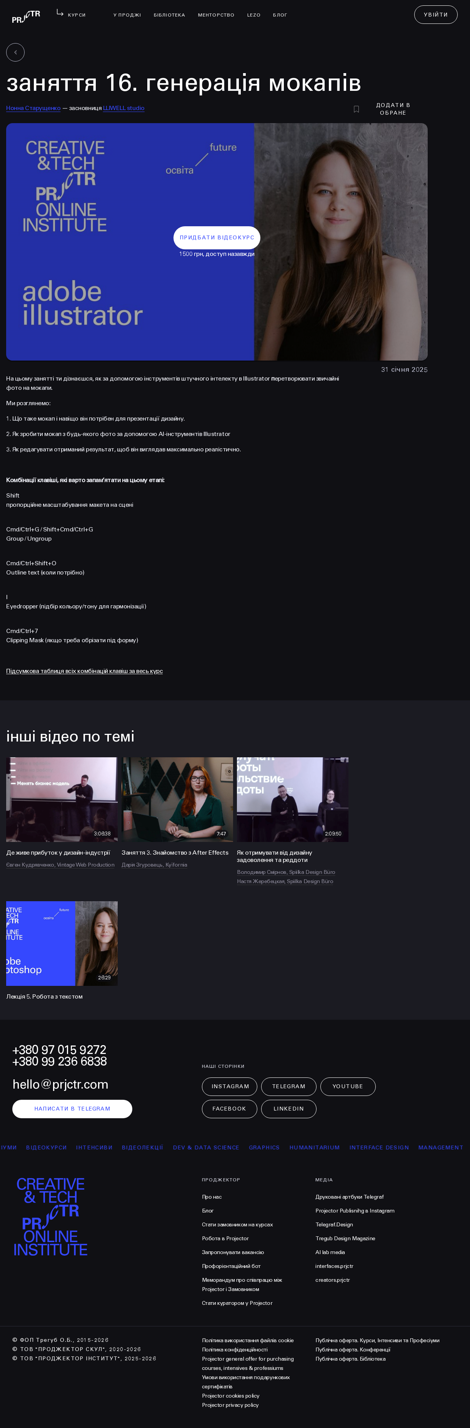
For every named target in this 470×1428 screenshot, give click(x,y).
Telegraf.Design (334, 1224)
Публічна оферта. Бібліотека (350, 1359)
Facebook (229, 1109)
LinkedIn (288, 1109)
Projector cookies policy (231, 1396)
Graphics (283, 1147)
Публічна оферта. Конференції (353, 1349)
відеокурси (65, 1147)
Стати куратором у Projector (237, 1303)
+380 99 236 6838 (59, 1061)
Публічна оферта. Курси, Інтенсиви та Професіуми (377, 1340)
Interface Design (398, 1147)
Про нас (212, 1197)
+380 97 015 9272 (59, 1049)
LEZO (257, 10)
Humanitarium (333, 1147)
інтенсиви (113, 1147)
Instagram (231, 1086)
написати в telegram (72, 1109)
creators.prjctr (332, 1280)
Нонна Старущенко (33, 108)
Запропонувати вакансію (233, 1252)
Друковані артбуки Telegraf (349, 1197)
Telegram (288, 1086)
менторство (219, 10)
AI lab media (330, 1252)
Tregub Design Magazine (345, 1238)
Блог (283, 10)
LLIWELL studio (124, 108)
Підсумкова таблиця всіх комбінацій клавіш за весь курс (84, 671)
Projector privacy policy (230, 1405)
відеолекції (161, 1147)
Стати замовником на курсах (237, 1224)
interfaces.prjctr (334, 1266)
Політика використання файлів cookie (248, 1340)
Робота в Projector (225, 1238)
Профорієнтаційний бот (231, 1266)
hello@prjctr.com (60, 1084)
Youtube (348, 1086)
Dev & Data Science (225, 1147)
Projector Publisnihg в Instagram (355, 1211)
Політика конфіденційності (235, 1349)
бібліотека (173, 10)
